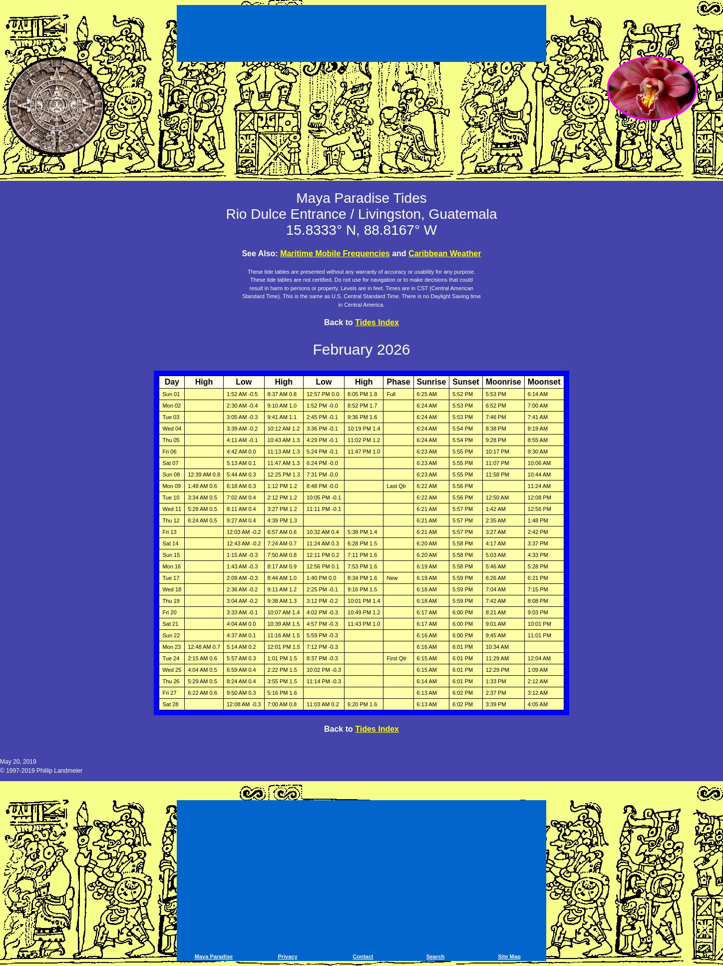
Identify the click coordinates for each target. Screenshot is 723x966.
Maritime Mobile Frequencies (335, 253)
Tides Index (377, 322)
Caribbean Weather (444, 253)
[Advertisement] (361, 34)
